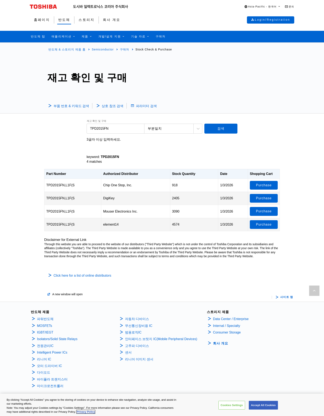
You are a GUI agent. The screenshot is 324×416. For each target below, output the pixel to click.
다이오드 (43, 372)
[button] (262, 6)
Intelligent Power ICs (52, 352)
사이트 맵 (286, 297)
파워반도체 (45, 319)
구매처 (124, 49)
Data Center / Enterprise (231, 319)
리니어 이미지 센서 (139, 359)
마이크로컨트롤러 (50, 386)
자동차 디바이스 (137, 319)
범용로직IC (133, 332)
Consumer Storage (227, 332)
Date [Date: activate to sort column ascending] (223, 174)
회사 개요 (220, 343)
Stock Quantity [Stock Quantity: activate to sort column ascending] (183, 174)
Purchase (264, 185)
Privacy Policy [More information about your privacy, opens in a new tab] (86, 413)
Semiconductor (103, 49)
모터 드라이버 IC (49, 366)
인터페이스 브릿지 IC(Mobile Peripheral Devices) (161, 339)
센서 (128, 352)
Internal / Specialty (226, 326)
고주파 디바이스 (137, 346)
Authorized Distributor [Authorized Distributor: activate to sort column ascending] (120, 174)
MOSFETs (44, 326)
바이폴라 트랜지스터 (52, 379)
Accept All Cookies (263, 406)
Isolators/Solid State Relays (57, 339)
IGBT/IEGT (45, 332)
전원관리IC (45, 346)
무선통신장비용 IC (139, 326)
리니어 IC (44, 359)
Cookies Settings (232, 406)
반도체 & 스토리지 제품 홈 (67, 49)
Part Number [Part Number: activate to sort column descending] (56, 174)
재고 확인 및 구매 (96, 121)
